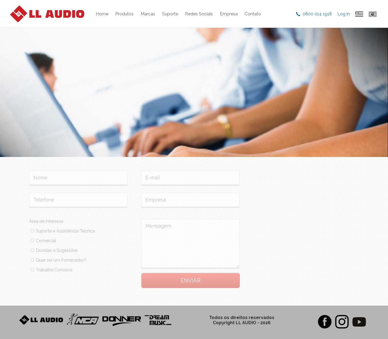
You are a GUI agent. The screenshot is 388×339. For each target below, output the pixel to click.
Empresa (229, 13)
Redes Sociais (199, 13)
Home (102, 13)
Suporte (170, 13)
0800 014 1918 (317, 13)
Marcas (148, 13)
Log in (343, 13)
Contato (253, 13)
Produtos (124, 13)
